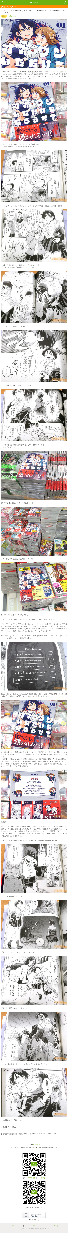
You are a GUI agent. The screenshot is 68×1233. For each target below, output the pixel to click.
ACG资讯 (34, 1229)
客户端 (56, 1226)
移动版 (43, 1178)
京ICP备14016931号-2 (43, 1229)
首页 (34, 1226)
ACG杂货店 (36, 1144)
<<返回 (12, 1226)
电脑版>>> (12, 16)
